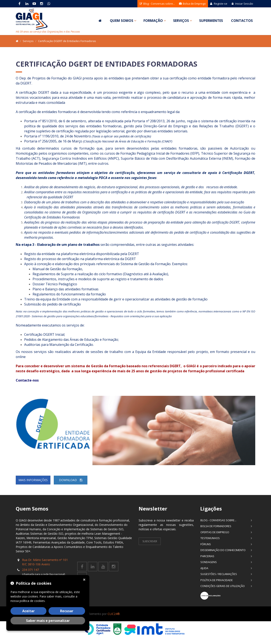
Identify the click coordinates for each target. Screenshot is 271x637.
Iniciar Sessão (242, 3)
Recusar (66, 611)
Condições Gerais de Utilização (222, 586)
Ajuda (204, 568)
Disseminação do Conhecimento (223, 550)
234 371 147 (30, 570)
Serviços (181, 20)
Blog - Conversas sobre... (157, 3)
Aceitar (28, 611)
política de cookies (32, 601)
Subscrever (149, 541)
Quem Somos (121, 20)
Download (70, 480)
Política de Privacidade (216, 580)
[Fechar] (85, 579)
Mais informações (33, 480)
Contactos (242, 20)
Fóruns (205, 544)
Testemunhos (210, 538)
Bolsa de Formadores (215, 526)
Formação (153, 20)
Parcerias (207, 556)
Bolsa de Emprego (192, 3)
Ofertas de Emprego (214, 532)
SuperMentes (211, 20)
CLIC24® (114, 614)
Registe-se (218, 3)
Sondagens (208, 562)
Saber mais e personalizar (48, 620)
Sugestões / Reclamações (218, 574)
